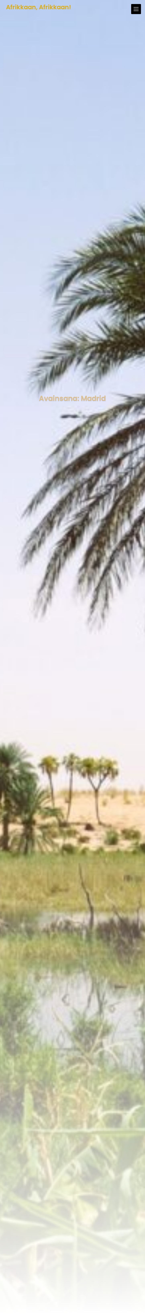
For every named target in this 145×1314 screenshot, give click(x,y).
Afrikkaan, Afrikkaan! (38, 7)
